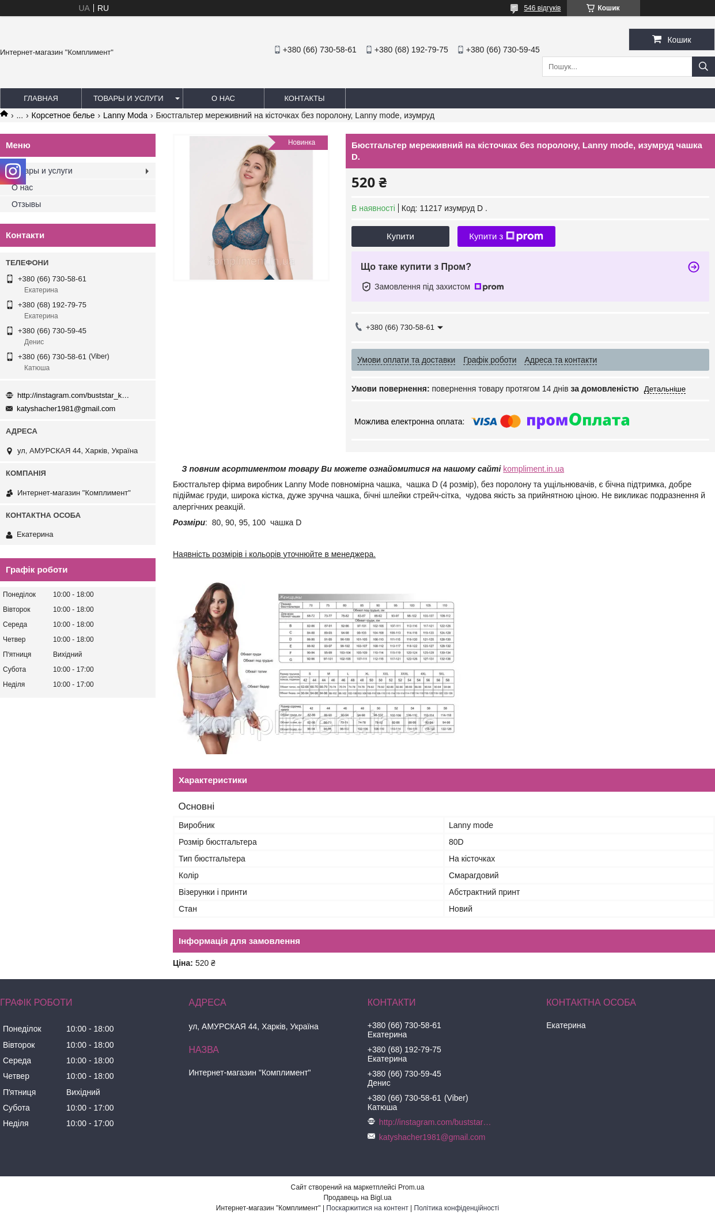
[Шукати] (703, 67)
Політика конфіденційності (457, 1208)
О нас (223, 98)
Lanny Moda (125, 115)
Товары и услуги (128, 98)
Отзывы (26, 204)
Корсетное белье (63, 115)
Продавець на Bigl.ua (357, 1198)
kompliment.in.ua (533, 468)
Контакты (304, 98)
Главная (41, 98)
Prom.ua (411, 1187)
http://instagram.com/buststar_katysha (75, 395)
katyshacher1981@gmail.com (66, 408)
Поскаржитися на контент (367, 1208)
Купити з (506, 236)
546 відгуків (542, 8)
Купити (400, 236)
